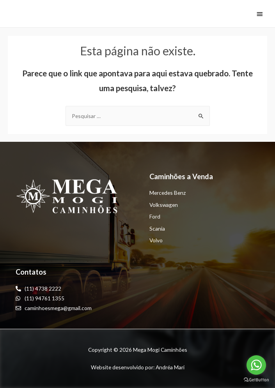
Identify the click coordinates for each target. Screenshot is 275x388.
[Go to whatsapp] (256, 365)
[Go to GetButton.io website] (256, 380)
